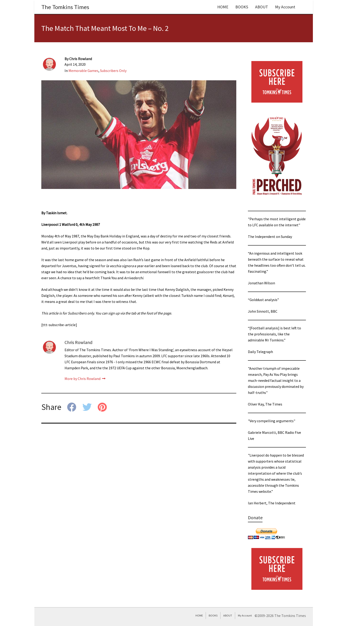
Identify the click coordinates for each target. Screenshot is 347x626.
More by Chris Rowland (85, 378)
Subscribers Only (113, 70)
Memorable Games (83, 70)
